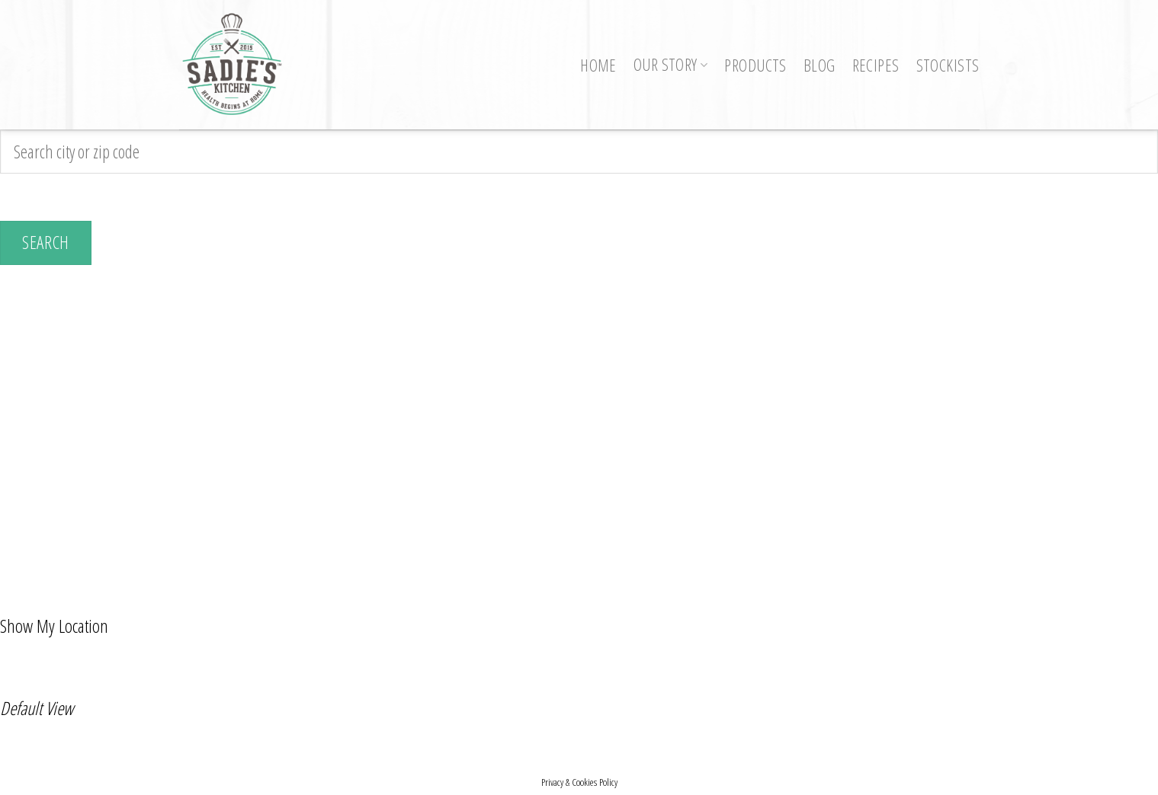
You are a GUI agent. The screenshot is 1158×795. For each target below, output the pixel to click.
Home (598, 65)
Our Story (671, 64)
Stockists (948, 65)
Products (755, 65)
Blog (820, 65)
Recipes (876, 65)
